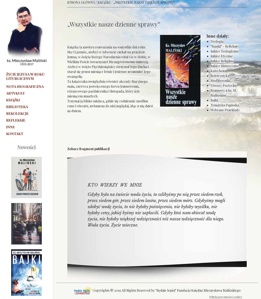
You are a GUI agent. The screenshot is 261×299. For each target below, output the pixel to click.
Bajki (214, 100)
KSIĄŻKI (104, 2)
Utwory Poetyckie (224, 85)
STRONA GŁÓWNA (81, 2)
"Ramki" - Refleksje (224, 46)
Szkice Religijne (222, 61)
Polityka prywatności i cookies (225, 296)
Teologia (217, 41)
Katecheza (218, 71)
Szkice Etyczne (222, 56)
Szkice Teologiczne (225, 51)
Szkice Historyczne (225, 66)
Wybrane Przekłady (225, 110)
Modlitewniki (220, 80)
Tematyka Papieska (225, 105)
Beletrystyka (220, 76)
